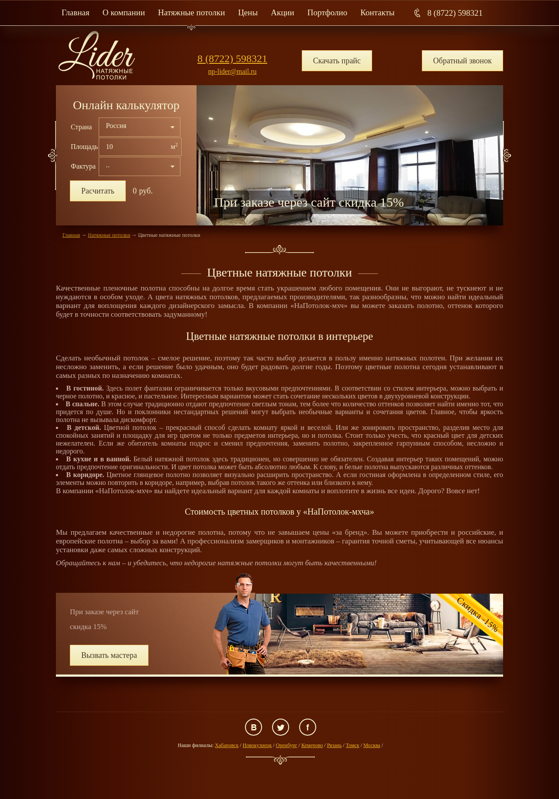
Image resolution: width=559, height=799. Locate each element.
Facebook (307, 727)
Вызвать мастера (109, 655)
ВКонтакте (253, 727)
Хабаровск (226, 745)
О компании (124, 12)
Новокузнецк (257, 745)
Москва (371, 745)
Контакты (377, 12)
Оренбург (286, 745)
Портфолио (327, 12)
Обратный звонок (462, 60)
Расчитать (97, 191)
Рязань (334, 745)
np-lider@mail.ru (232, 71)
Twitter (280, 727)
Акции (282, 12)
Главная (76, 12)
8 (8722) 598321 (455, 12)
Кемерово (312, 745)
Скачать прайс (337, 60)
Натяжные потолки (191, 12)
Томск (352, 745)
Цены (248, 12)
